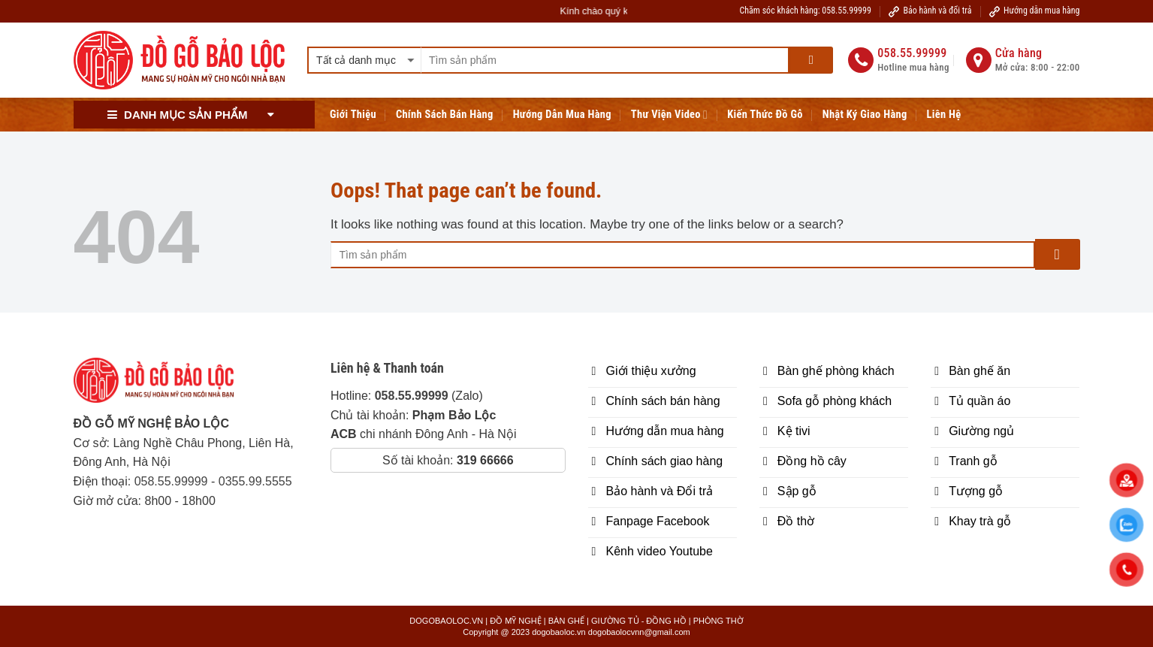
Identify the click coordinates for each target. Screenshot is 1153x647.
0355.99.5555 (255, 481)
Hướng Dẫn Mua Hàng (562, 114)
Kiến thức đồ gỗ (765, 114)
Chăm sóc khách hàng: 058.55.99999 (805, 10)
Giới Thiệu (353, 114)
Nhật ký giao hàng (864, 114)
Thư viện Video (669, 114)
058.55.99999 (171, 481)
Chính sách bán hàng (444, 114)
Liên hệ (944, 114)
